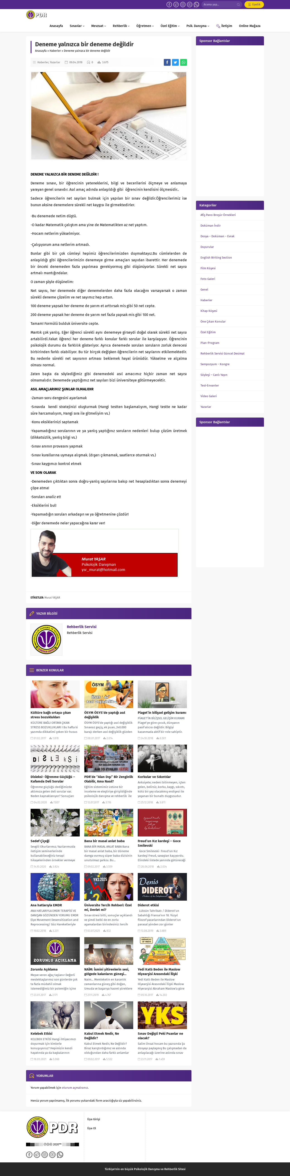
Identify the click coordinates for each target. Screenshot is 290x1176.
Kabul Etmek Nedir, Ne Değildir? (101, 1036)
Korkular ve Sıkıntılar (154, 777)
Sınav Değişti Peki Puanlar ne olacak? (160, 1036)
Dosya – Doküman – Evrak (217, 236)
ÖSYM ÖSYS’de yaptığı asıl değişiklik (104, 715)
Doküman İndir (211, 225)
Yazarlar (55, 62)
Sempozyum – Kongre (215, 364)
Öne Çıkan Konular (213, 321)
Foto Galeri (208, 279)
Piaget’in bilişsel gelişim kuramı (162, 713)
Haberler (55, 50)
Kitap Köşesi (209, 311)
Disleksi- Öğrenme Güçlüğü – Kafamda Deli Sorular (53, 779)
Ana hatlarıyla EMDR (46, 905)
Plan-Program (210, 343)
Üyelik (256, 4)
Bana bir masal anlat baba (104, 841)
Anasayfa (41, 50)
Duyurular (207, 247)
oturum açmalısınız (75, 1087)
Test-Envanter (210, 385)
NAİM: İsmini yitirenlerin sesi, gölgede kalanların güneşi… (106, 971)
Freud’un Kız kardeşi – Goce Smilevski (159, 843)
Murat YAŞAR (52, 597)
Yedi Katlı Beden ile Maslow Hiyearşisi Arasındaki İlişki (159, 971)
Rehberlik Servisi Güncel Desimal (222, 353)
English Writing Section (216, 257)
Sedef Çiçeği (40, 841)
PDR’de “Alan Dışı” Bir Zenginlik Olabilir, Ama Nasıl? (108, 779)
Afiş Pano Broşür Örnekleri (218, 215)
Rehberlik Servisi (82, 626)
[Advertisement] (230, 120)
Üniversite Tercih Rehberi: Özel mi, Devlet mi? (108, 907)
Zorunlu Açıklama (44, 969)
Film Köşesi (208, 268)
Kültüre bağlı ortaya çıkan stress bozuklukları (51, 715)
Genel (204, 289)
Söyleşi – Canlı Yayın (214, 375)
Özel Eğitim (208, 332)
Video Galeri (209, 396)
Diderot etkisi (148, 905)
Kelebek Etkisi (41, 1034)
